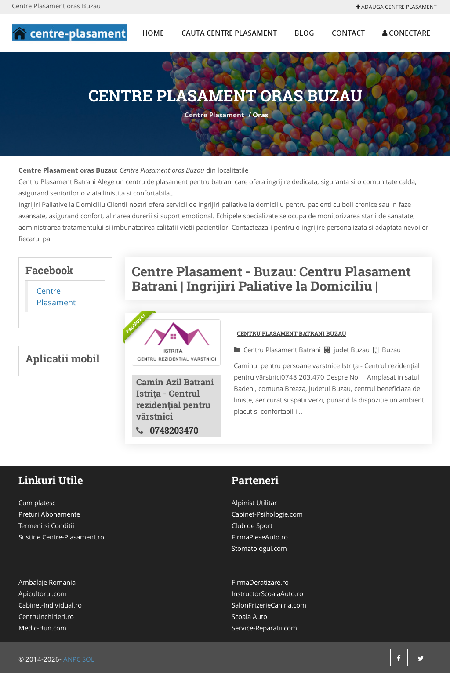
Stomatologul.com (259, 548)
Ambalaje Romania (47, 582)
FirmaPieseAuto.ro (260, 536)
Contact (348, 33)
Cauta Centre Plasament (229, 33)
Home (153, 33)
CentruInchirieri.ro (46, 616)
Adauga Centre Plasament (396, 7)
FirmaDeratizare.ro (260, 582)
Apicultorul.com (42, 593)
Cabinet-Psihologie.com (267, 514)
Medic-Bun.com (42, 627)
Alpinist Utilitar (254, 502)
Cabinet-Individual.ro (50, 605)
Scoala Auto (249, 616)
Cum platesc (36, 502)
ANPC (71, 659)
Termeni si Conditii (46, 525)
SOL (88, 659)
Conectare (406, 33)
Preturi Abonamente (49, 514)
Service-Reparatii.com (264, 627)
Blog (304, 33)
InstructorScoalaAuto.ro (267, 593)
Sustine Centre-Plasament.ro (61, 536)
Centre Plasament (214, 114)
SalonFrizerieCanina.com (269, 605)
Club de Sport (252, 525)
